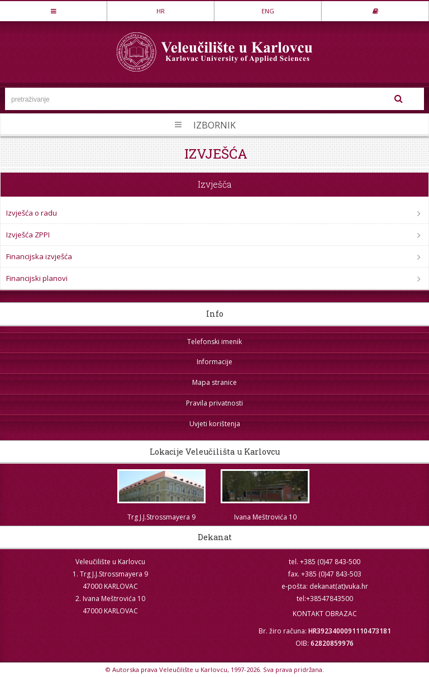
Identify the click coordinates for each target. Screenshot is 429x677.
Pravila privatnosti (214, 403)
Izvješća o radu (31, 213)
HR (160, 11)
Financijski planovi (37, 278)
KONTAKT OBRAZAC (325, 613)
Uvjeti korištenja (214, 423)
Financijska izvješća (39, 256)
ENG (267, 11)
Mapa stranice (214, 382)
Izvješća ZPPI (28, 235)
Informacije (214, 361)
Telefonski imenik (214, 341)
